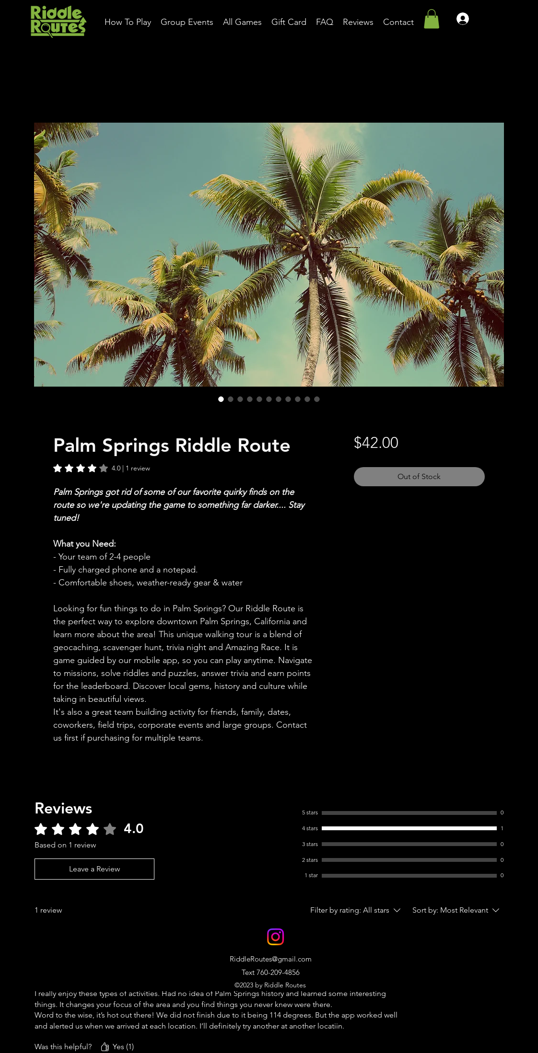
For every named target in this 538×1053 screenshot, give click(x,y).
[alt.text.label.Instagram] (275, 937)
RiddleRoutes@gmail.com (271, 958)
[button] (431, 19)
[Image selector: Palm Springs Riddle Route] (221, 399)
